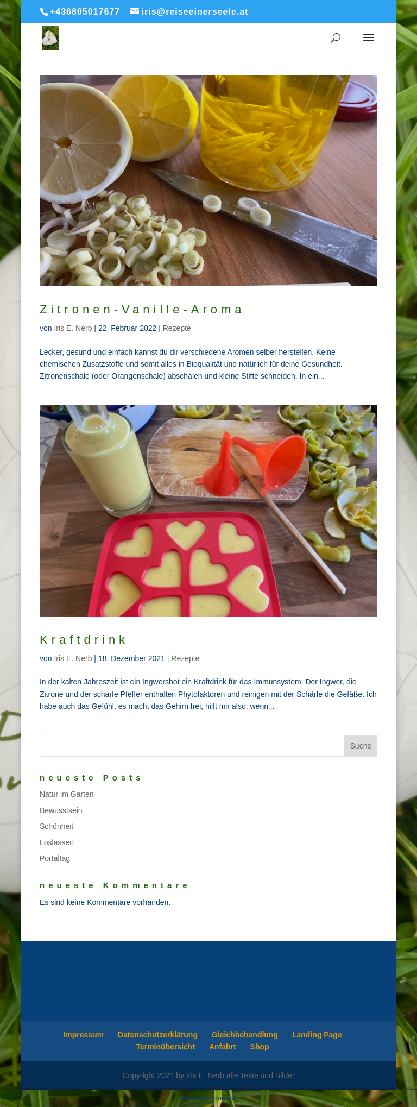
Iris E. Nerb (73, 328)
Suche (361, 745)
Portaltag (55, 858)
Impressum (83, 1034)
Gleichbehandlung (245, 1034)
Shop (259, 1046)
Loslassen (57, 842)
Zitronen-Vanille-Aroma (142, 309)
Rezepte (177, 328)
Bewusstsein (61, 810)
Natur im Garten (67, 794)
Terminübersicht (165, 1046)
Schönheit (56, 826)
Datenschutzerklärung (158, 1034)
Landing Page (317, 1034)
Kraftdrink (84, 639)
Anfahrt (222, 1046)
